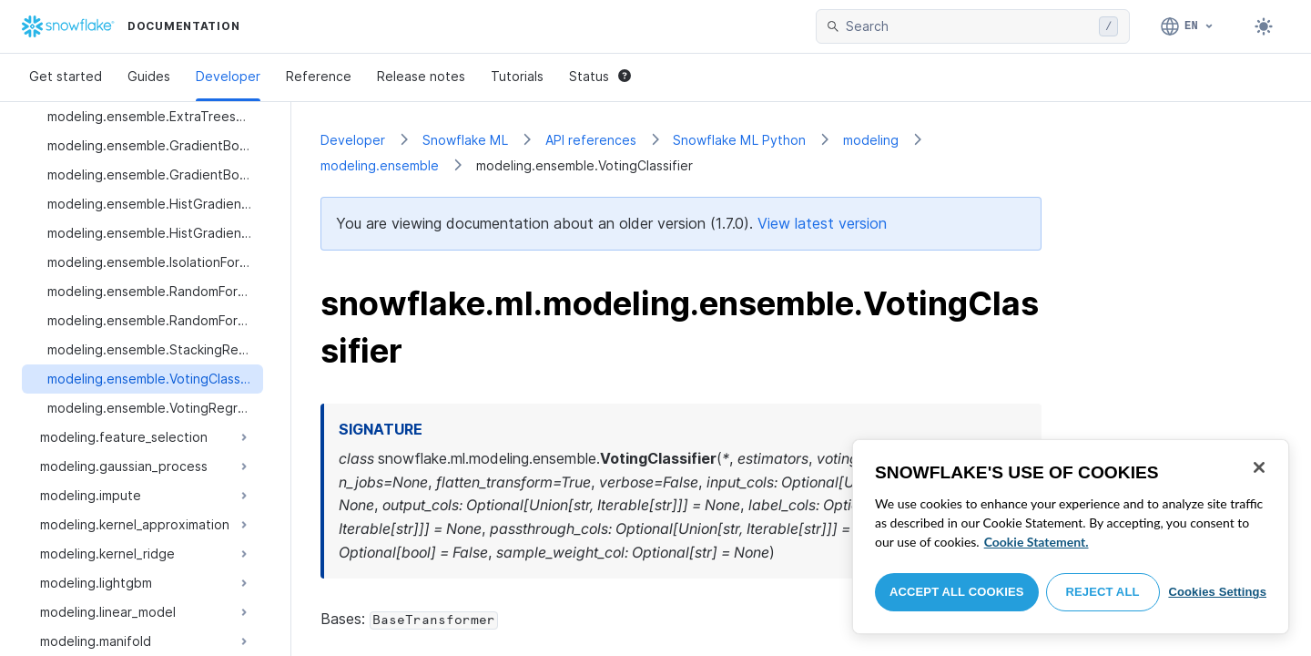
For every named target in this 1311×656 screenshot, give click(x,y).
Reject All (1103, 592)
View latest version (822, 223)
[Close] (1259, 467)
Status (600, 76)
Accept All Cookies (956, 592)
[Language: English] (1188, 26)
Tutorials (517, 76)
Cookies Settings (1217, 592)
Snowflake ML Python (739, 140)
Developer (228, 76)
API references (590, 140)
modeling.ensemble (379, 165)
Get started (65, 76)
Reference (318, 76)
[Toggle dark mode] (1263, 26)
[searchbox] (969, 26)
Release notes (421, 76)
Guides (148, 76)
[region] (1070, 536)
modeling (871, 140)
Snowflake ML (465, 140)
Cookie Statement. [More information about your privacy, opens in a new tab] (1036, 541)
